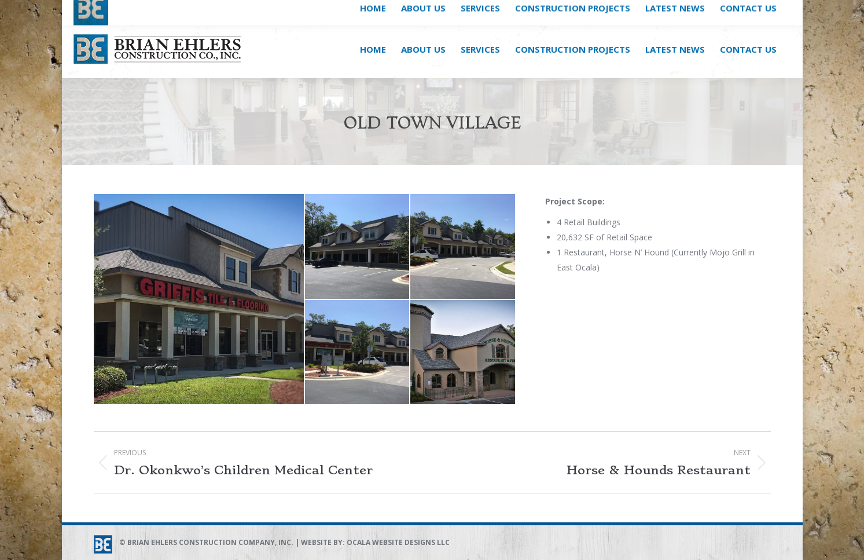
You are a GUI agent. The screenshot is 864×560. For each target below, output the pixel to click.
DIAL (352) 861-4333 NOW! (140, 10)
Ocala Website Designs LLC (398, 542)
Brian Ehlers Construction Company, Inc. (210, 542)
